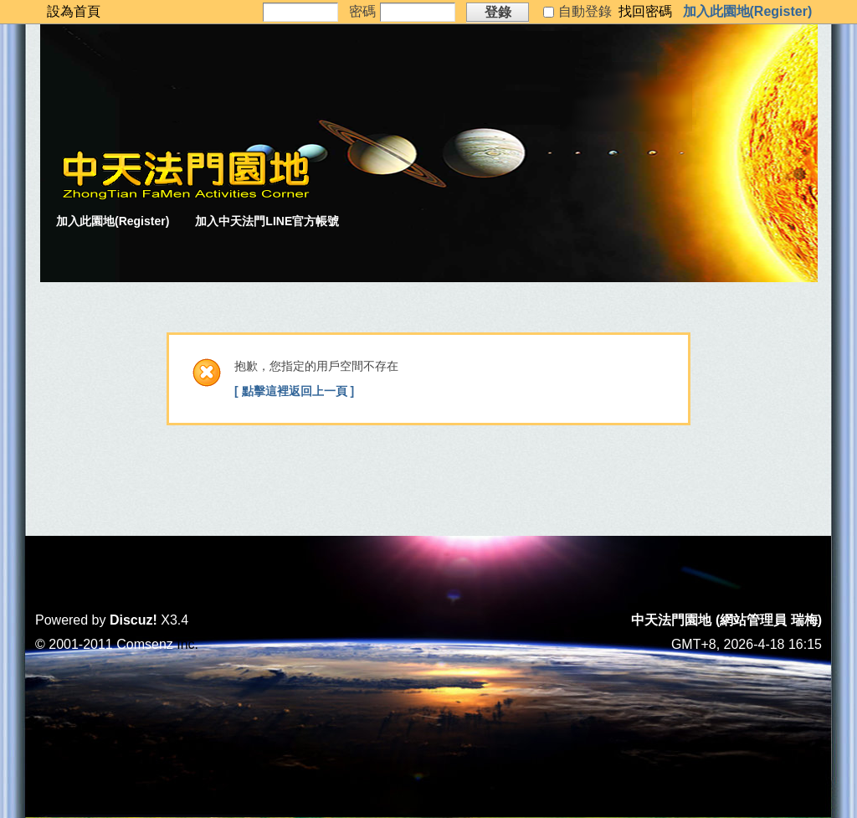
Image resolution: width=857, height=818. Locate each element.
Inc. (187, 644)
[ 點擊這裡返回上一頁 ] (294, 391)
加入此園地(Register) (748, 11)
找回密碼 (645, 11)
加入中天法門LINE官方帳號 (267, 221)
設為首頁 (73, 11)
